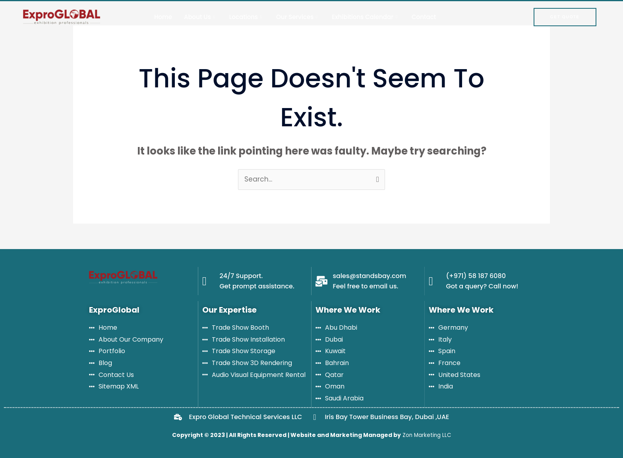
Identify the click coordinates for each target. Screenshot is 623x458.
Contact (424, 17)
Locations (245, 17)
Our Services (296, 17)
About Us (199, 17)
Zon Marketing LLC (426, 435)
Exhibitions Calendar (364, 17)
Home (163, 17)
